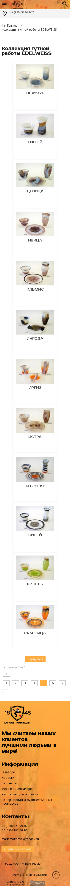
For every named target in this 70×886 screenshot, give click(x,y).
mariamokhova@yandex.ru (20, 839)
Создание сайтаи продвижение (15, 883)
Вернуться (35, 659)
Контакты (15, 817)
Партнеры (9, 783)
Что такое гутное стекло (19, 794)
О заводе (8, 772)
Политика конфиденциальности (29, 874)
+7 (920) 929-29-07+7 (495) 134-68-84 (14, 828)
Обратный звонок (17, 849)
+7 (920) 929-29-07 (22, 12)
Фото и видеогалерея (17, 789)
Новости (7, 778)
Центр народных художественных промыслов (26, 802)
